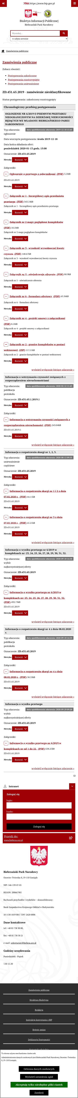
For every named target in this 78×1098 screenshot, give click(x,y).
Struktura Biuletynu (39, 1000)
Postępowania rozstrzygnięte (24, 79)
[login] (39, 805)
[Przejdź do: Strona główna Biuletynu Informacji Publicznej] (3, 51)
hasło (9, 811)
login (9, 800)
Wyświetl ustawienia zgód (39, 1076)
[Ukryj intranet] (72, 786)
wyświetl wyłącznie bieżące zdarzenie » (53, 369)
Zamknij (39, 1092)
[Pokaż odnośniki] (3, 3)
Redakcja (39, 1010)
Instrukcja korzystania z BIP (39, 1020)
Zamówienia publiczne (17, 51)
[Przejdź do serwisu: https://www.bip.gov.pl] (39, 3)
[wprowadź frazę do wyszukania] (35, 33)
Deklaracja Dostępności (39, 1039)
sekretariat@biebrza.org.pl (23, 943)
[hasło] (39, 816)
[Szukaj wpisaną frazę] (64, 33)
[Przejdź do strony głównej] (39, 18)
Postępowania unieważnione (23, 83)
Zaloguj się (39, 826)
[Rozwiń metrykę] (20, 159)
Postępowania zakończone (22, 75)
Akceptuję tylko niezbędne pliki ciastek (39, 1084)
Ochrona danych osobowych (39, 1069)
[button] (74, 775)
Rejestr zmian (39, 1029)
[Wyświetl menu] (74, 3)
